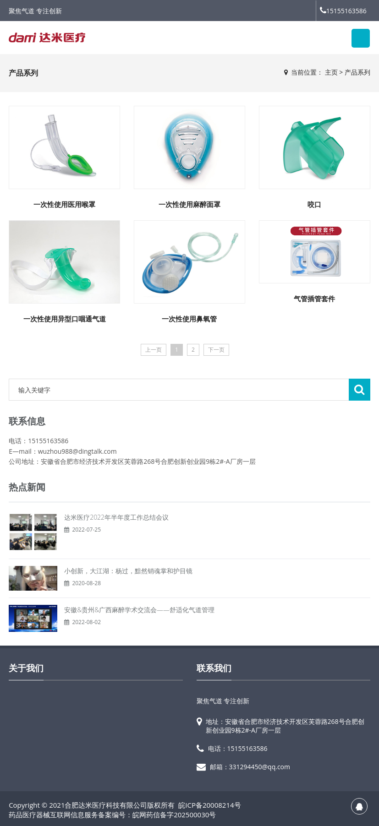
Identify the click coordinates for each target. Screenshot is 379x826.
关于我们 (26, 668)
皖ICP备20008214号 (209, 805)
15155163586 (343, 10)
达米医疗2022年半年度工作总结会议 (116, 517)
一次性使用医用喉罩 (64, 204)
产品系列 (357, 72)
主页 (331, 72)
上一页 (153, 349)
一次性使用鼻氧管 (189, 318)
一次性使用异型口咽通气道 (64, 318)
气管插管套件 (314, 298)
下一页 (216, 349)
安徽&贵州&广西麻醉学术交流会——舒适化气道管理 (139, 609)
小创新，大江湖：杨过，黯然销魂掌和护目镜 (128, 570)
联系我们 (214, 668)
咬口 (314, 204)
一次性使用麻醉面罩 (189, 204)
